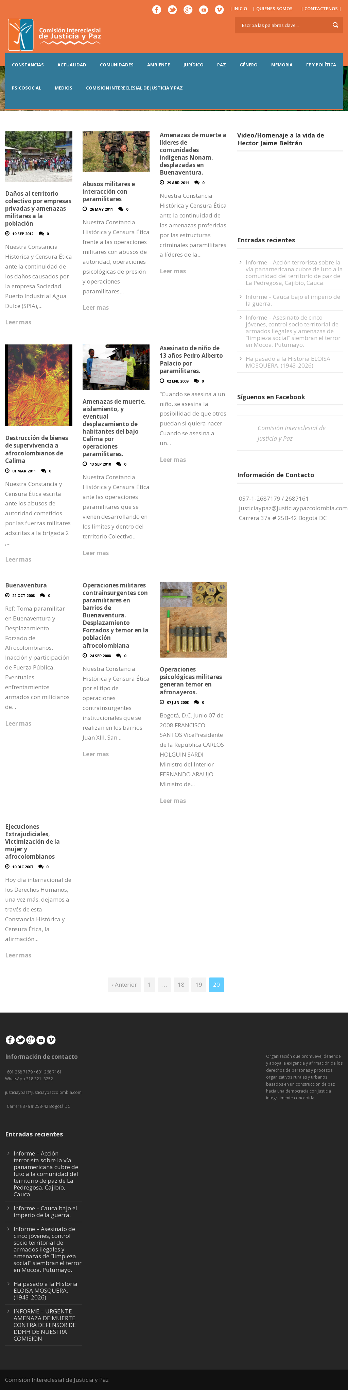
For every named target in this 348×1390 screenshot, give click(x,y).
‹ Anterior (124, 984)
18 (181, 984)
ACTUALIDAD (71, 65)
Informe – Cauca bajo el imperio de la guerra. (293, 300)
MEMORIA (282, 65)
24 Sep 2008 (100, 655)
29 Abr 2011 (178, 182)
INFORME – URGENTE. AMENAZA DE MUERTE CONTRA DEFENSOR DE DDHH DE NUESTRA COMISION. (45, 1324)
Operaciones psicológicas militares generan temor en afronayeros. (191, 680)
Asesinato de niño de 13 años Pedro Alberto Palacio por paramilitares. (191, 359)
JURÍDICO (194, 65)
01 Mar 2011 (24, 470)
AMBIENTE (158, 65)
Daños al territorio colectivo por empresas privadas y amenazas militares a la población (38, 208)
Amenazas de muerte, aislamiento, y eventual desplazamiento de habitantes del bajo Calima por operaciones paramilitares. (114, 428)
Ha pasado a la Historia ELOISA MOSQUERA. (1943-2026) (288, 362)
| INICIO (238, 8)
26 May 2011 (101, 209)
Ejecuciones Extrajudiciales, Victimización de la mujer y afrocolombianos (32, 841)
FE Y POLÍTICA (321, 65)
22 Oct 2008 (23, 595)
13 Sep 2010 (100, 464)
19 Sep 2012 (22, 233)
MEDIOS (63, 88)
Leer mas (18, 322)
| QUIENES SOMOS (273, 8)
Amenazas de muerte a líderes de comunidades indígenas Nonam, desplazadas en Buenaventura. (193, 153)
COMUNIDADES (117, 65)
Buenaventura (26, 585)
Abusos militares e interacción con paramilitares (109, 191)
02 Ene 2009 (177, 381)
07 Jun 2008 (178, 702)
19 (198, 984)
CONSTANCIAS (28, 65)
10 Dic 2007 (22, 866)
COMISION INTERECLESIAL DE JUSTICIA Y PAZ (134, 88)
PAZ (221, 65)
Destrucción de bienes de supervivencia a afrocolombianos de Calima (36, 449)
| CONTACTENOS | (321, 8)
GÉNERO (249, 65)
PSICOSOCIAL (26, 88)
